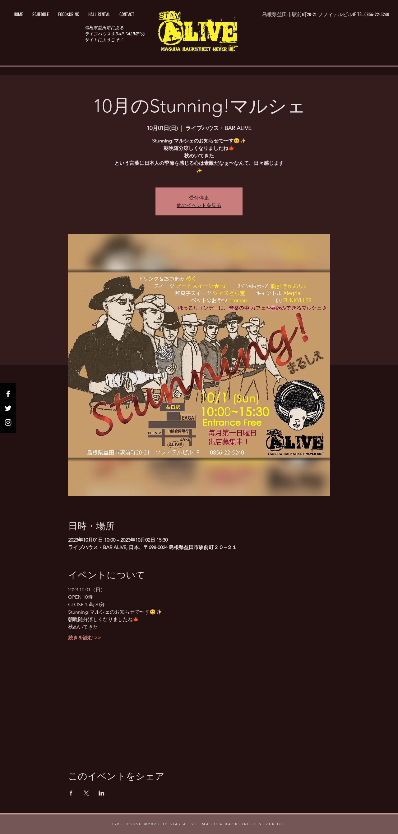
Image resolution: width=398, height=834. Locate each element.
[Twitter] (8, 408)
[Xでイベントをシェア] (86, 793)
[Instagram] (8, 422)
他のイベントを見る (199, 205)
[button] (326, 14)
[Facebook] (8, 394)
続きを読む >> (84, 638)
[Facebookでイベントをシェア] (71, 793)
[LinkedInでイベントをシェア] (101, 793)
